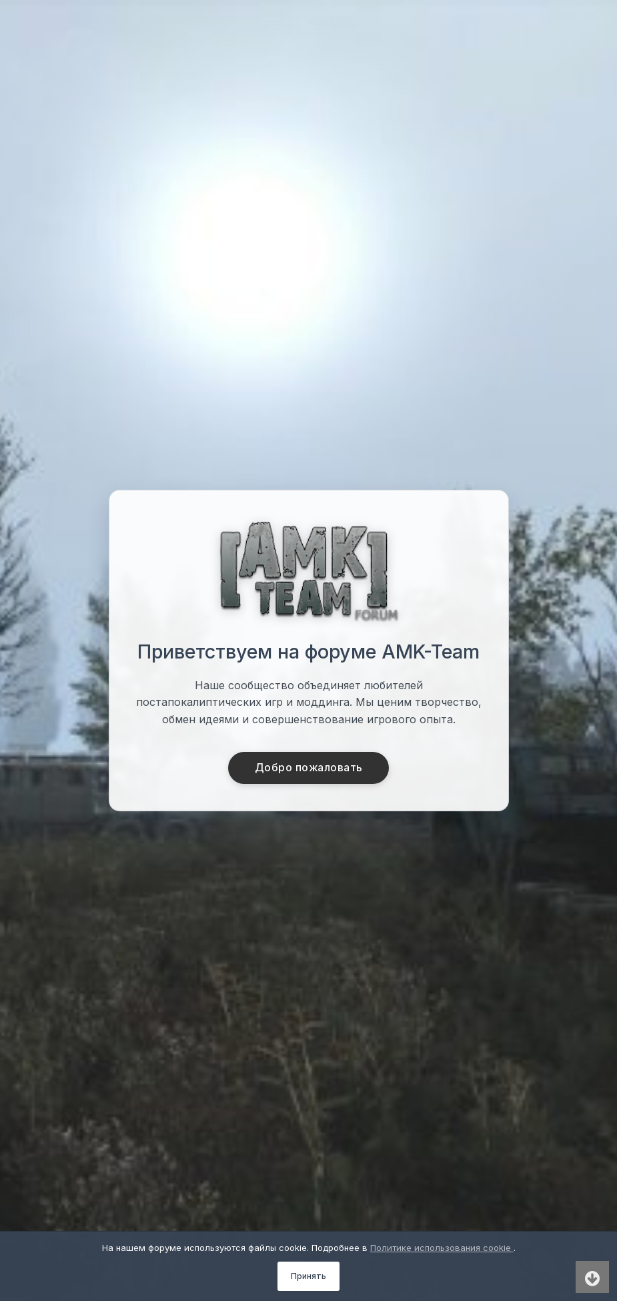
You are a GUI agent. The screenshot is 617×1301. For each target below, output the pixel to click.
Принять (308, 1276)
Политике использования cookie (442, 1247)
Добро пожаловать (308, 768)
